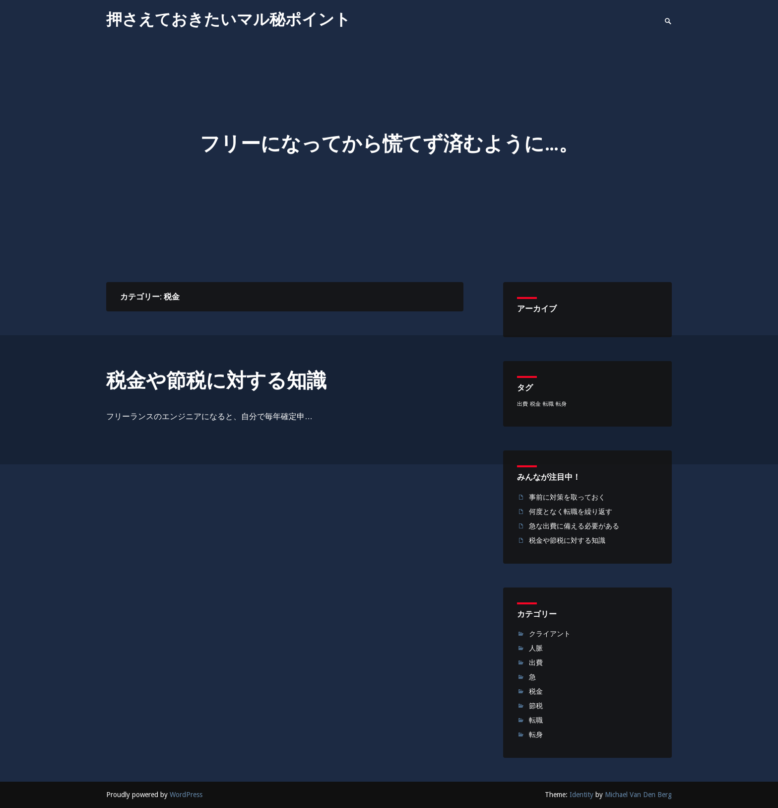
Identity (581, 795)
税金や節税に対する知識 (216, 380)
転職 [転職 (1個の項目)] (548, 404)
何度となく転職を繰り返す (570, 511)
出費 (536, 662)
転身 (536, 734)
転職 (536, 720)
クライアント (550, 634)
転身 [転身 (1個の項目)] (561, 404)
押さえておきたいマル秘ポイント (228, 19)
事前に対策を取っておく (567, 497)
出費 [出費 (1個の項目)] (522, 404)
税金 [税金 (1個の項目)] (535, 404)
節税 (536, 706)
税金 (536, 691)
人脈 (536, 648)
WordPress (186, 795)
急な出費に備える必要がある (574, 526)
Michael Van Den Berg (638, 795)
